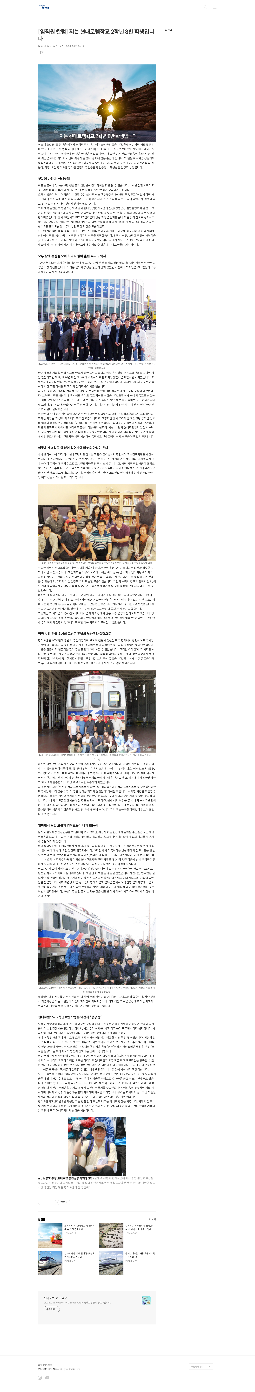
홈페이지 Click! (45, 1364)
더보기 (152, 1219)
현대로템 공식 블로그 (57, 1298)
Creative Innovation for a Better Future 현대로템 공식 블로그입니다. (77, 1302)
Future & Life (44, 46)
